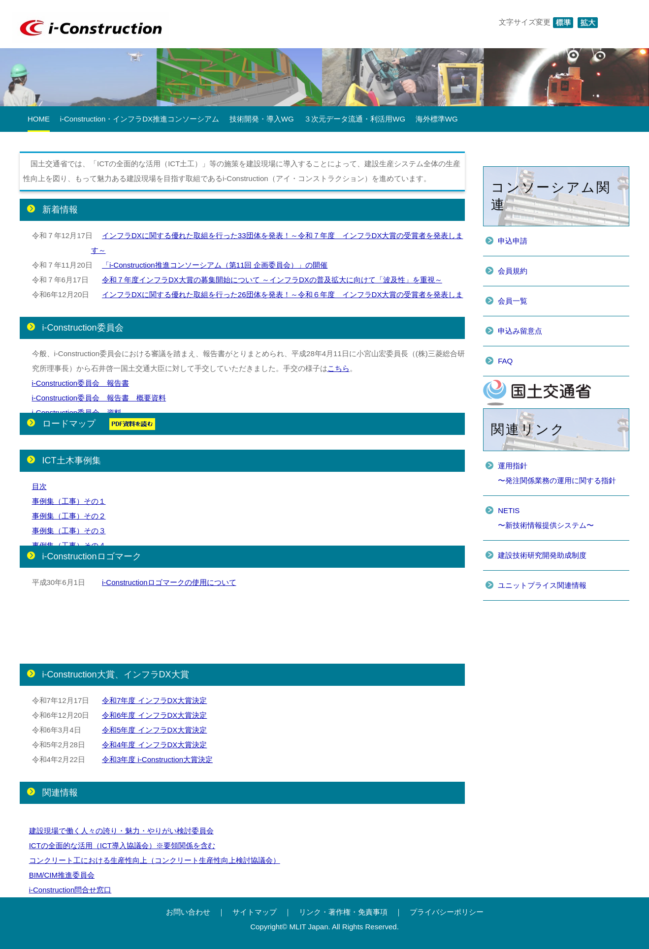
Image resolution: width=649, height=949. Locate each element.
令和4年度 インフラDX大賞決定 (154, 744)
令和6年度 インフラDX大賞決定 (154, 715)
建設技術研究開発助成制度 (542, 555)
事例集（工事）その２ (69, 516)
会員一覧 (512, 301)
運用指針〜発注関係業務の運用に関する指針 (557, 473)
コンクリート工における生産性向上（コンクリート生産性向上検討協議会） (154, 860)
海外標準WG (437, 119)
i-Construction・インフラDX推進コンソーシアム (139, 119)
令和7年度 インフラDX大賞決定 (154, 700)
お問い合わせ (188, 912)
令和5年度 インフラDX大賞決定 (154, 730)
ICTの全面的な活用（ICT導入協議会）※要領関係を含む (122, 845)
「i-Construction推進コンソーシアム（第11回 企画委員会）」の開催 (214, 265)
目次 (39, 486)
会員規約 (512, 271)
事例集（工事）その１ (69, 501)
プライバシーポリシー (447, 912)
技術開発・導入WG (261, 119)
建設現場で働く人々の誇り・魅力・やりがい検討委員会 (121, 831)
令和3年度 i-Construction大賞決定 (157, 759)
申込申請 (512, 241)
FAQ (505, 361)
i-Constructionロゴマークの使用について (169, 582)
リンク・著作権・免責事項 (343, 912)
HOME (39, 119)
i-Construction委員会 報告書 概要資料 (99, 398)
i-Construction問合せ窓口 (70, 890)
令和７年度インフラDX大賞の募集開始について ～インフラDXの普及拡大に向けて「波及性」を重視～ (272, 280)
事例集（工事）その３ (69, 530)
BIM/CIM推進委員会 (62, 875)
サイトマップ (254, 912)
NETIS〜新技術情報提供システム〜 (546, 517)
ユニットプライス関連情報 (542, 585)
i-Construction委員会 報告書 (81, 383)
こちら (338, 368)
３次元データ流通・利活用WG (354, 119)
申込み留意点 (520, 331)
